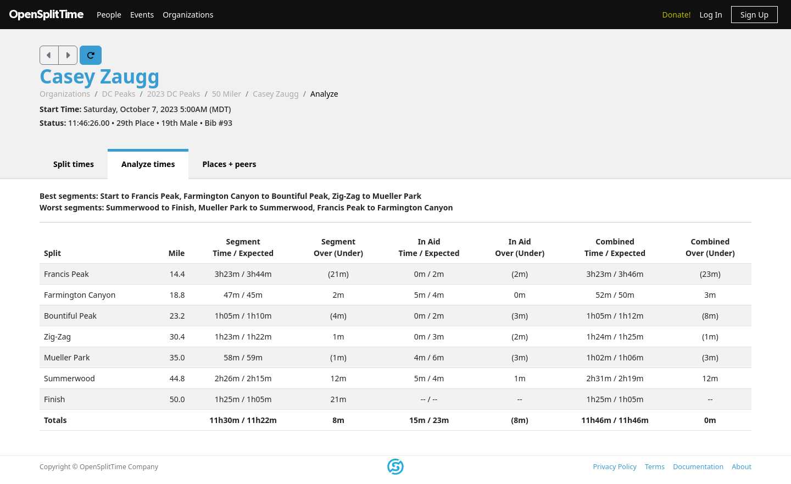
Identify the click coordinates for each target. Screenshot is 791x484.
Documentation (698, 466)
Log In (710, 14)
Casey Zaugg (100, 76)
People (109, 14)
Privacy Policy (614, 466)
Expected (256, 253)
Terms (655, 466)
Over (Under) (338, 253)
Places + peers (229, 164)
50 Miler (226, 93)
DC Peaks (118, 93)
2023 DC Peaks (173, 93)
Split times (73, 164)
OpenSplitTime (46, 14)
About (741, 466)
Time (222, 253)
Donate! (676, 14)
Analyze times (148, 164)
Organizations (188, 14)
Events (142, 14)
